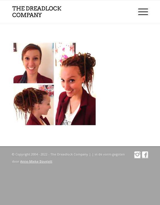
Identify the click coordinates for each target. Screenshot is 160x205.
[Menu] (140, 11)
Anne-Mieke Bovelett (36, 161)
